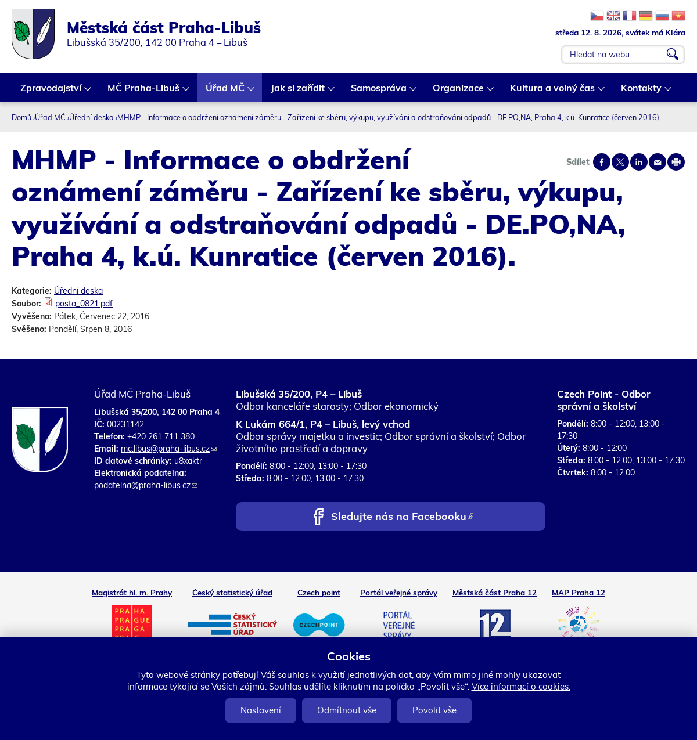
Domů (21, 117)
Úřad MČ (225, 92)
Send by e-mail (657, 162)
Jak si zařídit (298, 92)
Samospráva (379, 92)
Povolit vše (434, 710)
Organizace (459, 92)
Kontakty (641, 92)
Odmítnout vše (346, 710)
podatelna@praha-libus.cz (145, 485)
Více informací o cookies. (521, 686)
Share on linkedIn (639, 162)
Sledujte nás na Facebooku (402, 517)
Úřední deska (91, 117)
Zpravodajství (51, 92)
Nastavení (260, 710)
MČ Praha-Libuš (144, 92)
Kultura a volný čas (553, 92)
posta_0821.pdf (84, 303)
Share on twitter (620, 162)
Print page (676, 162)
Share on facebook (601, 162)
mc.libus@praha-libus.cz (169, 448)
